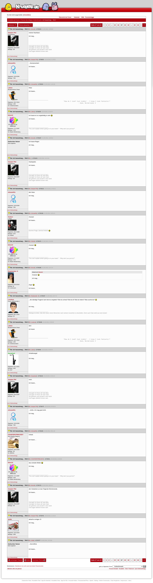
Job (129, 580)
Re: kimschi (32, 29)
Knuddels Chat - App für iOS (59, 580)
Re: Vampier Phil (33, 59)
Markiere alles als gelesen (15, 568)
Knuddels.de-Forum (13, 20)
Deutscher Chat (26, 580)
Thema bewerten (25, 25)
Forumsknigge (89, 17)
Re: (30, 158)
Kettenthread (37, 20)
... (111, 25)
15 (115, 25)
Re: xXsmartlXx (33, 84)
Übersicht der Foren (65, 17)
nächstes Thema (39, 560)
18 (125, 25)
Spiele (91, 580)
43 (134, 25)
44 (138, 25)
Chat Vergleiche (115, 580)
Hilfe (82, 17)
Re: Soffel (31, 540)
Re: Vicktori (32, 241)
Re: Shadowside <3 (34, 296)
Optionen (12, 25)
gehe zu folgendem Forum (105, 566)
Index (27, 560)
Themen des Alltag (26, 20)
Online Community (104, 580)
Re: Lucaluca (32, 322)
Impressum (124, 580)
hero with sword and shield (28, 566)
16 (118, 25)
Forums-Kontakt (113, 568)
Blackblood (18, 566)
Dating (96, 580)
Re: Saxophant (33, 376)
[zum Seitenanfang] (12, 56)
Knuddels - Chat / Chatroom (126, 568)
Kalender (76, 17)
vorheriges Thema (15, 560)
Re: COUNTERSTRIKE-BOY (36, 459)
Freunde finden (73, 580)
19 (128, 25)
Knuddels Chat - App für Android (41, 580)
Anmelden (27, 15)
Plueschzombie (39, 566)
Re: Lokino (31, 111)
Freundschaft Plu (83, 580)
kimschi (40, 272)
